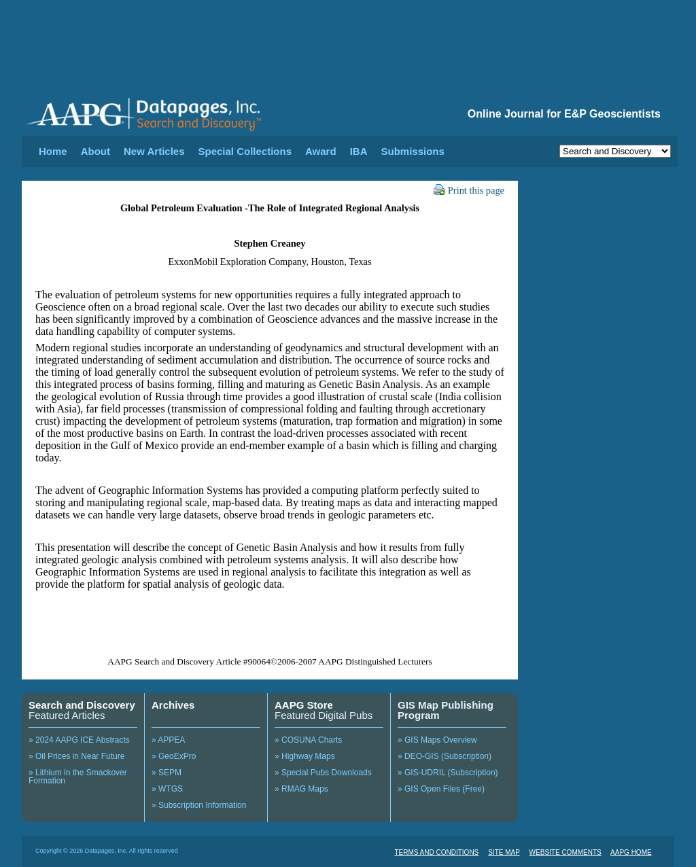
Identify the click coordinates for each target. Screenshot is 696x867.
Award (320, 151)
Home (53, 151)
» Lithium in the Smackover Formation (78, 776)
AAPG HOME (631, 852)
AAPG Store (304, 705)
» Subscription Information (199, 805)
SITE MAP (504, 852)
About (95, 151)
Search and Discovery (82, 705)
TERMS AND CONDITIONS (436, 852)
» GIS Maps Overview (437, 740)
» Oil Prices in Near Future (76, 756)
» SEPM (166, 772)
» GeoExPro (174, 756)
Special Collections (245, 151)
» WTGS (167, 789)
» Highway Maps (305, 756)
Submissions (412, 151)
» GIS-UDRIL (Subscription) (448, 772)
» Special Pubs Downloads (323, 772)
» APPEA (168, 740)
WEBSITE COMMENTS (565, 852)
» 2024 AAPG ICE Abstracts (79, 740)
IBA (359, 151)
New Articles (154, 151)
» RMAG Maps (301, 789)
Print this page (469, 190)
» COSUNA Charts (308, 740)
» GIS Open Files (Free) (441, 789)
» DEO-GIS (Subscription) (444, 756)
